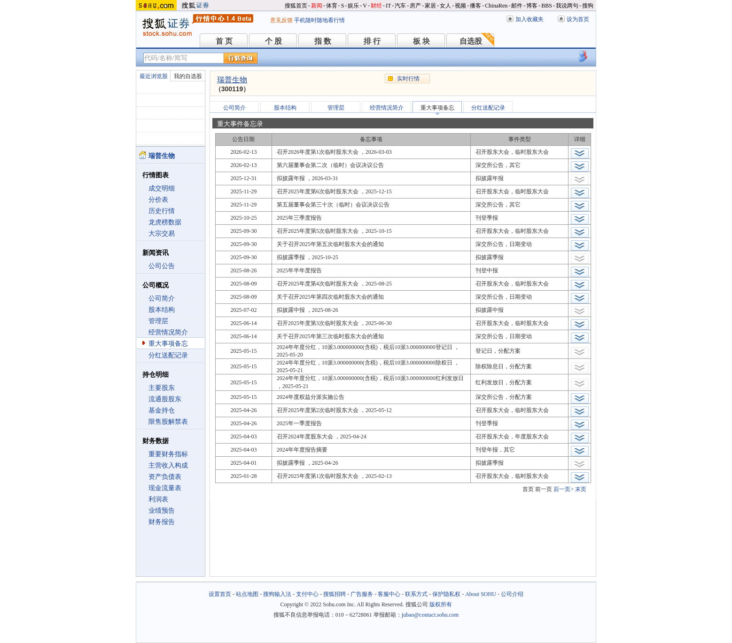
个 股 (273, 41)
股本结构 (161, 309)
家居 (430, 5)
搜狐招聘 (334, 594)
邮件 (516, 5)
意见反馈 (281, 20)
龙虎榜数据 (164, 222)
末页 (580, 489)
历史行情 (161, 210)
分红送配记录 (168, 355)
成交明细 (161, 188)
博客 (531, 5)
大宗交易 (161, 233)
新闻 (316, 5)
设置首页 (220, 594)
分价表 (158, 199)
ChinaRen (496, 5)
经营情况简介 (168, 332)
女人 (445, 5)
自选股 (470, 41)
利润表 (158, 499)
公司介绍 (512, 594)
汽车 (400, 5)
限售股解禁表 (168, 421)
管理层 (158, 321)
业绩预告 (161, 510)
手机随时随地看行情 (319, 20)
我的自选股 (188, 76)
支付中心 (307, 594)
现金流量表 (164, 488)
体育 (331, 5)
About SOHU (480, 594)
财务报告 (161, 521)
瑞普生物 (232, 80)
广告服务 (361, 594)
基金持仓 (161, 410)
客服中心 (389, 594)
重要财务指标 (168, 454)
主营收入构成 (168, 465)
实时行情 (408, 78)
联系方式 (416, 594)
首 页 (224, 41)
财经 (376, 5)
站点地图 (247, 594)
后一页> (563, 489)
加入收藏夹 (529, 19)
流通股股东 (164, 399)
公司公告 (161, 266)
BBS (546, 5)
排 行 (372, 41)
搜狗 (587, 5)
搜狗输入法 (277, 594)
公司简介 (161, 298)
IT (388, 5)
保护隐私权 (446, 594)
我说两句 (567, 5)
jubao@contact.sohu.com (430, 614)
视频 (460, 5)
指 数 (322, 41)
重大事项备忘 (168, 343)
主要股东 (161, 387)
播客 (475, 5)
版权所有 (440, 604)
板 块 (421, 41)
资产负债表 (164, 476)
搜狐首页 (296, 5)
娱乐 (353, 5)
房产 (415, 5)
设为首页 (578, 19)
